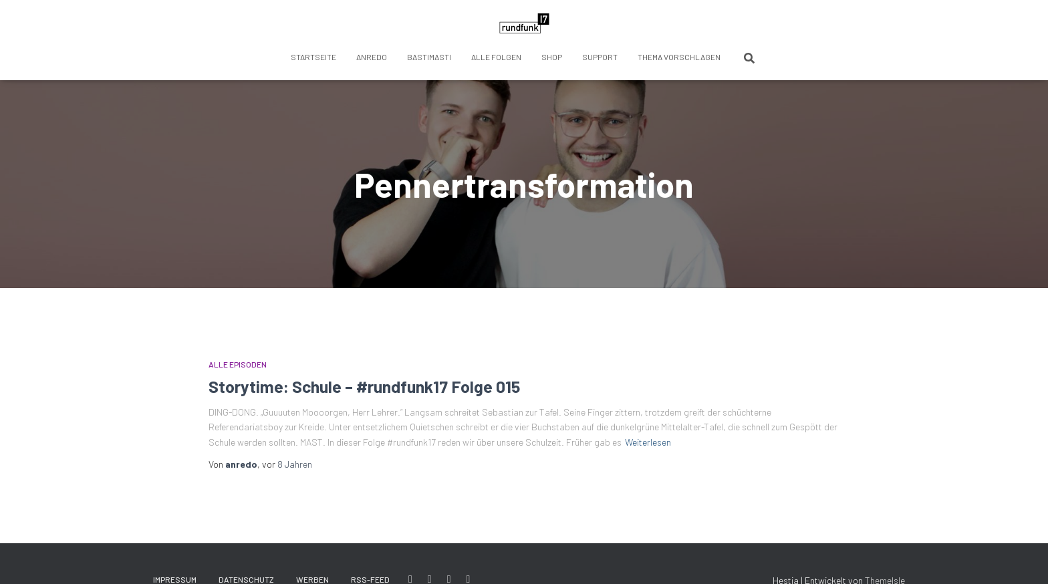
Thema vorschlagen (679, 56)
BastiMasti (429, 56)
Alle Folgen (496, 56)
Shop (551, 56)
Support (600, 56)
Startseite (313, 56)
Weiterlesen (648, 442)
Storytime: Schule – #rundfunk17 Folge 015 (364, 386)
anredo (371, 56)
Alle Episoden (238, 364)
